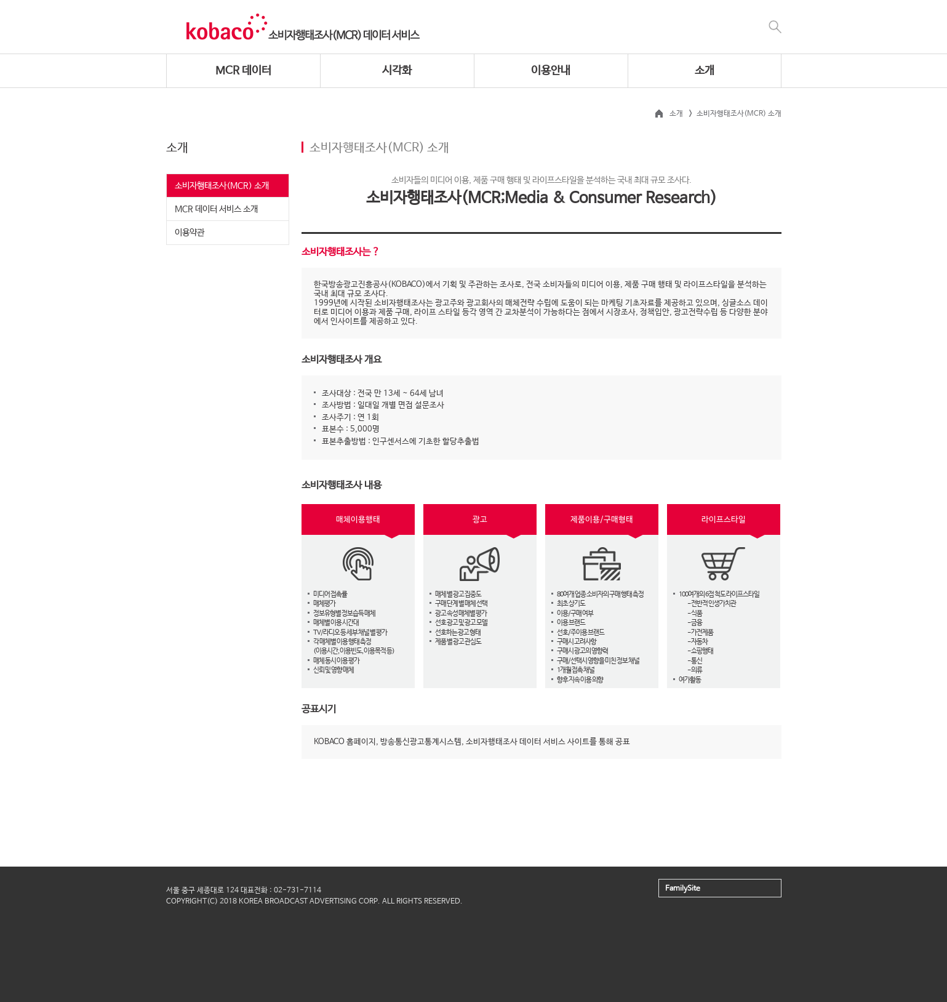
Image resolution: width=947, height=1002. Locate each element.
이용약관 (189, 233)
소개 (704, 71)
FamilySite (682, 888)
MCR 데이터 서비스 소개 (216, 209)
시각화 (397, 71)
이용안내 (550, 71)
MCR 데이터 (243, 71)
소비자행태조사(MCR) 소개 (222, 186)
